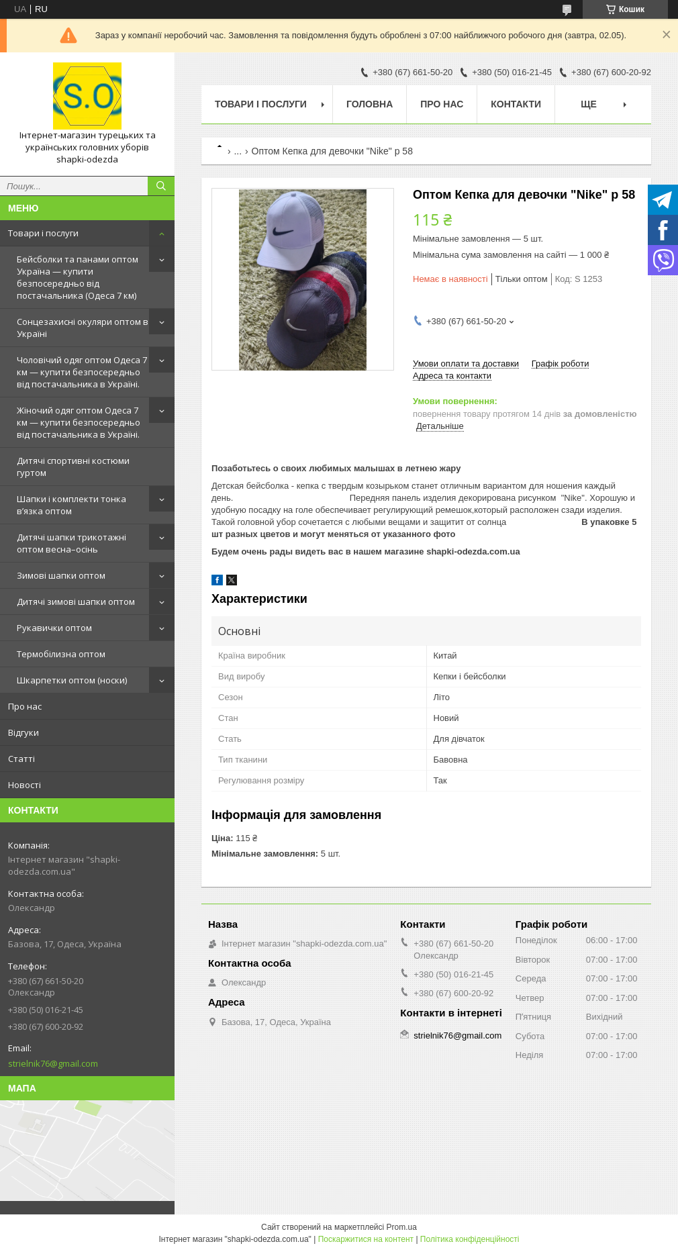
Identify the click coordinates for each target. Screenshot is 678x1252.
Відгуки (23, 732)
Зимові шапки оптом (61, 575)
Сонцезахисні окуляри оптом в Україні (82, 328)
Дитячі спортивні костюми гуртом (73, 466)
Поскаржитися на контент (366, 1239)
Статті (21, 759)
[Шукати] (161, 186)
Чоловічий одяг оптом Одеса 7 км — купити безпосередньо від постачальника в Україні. (82, 372)
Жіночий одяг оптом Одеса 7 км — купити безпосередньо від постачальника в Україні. (78, 422)
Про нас (25, 706)
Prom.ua (402, 1227)
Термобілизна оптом (61, 654)
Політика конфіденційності (470, 1239)
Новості (24, 785)
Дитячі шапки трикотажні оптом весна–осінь (71, 543)
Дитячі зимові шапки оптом (76, 601)
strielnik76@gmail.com (53, 1063)
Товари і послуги (43, 233)
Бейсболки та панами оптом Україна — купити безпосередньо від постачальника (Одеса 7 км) (77, 277)
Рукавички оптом (54, 628)
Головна (369, 104)
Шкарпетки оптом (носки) (72, 680)
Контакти (516, 104)
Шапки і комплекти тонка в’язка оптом (71, 505)
